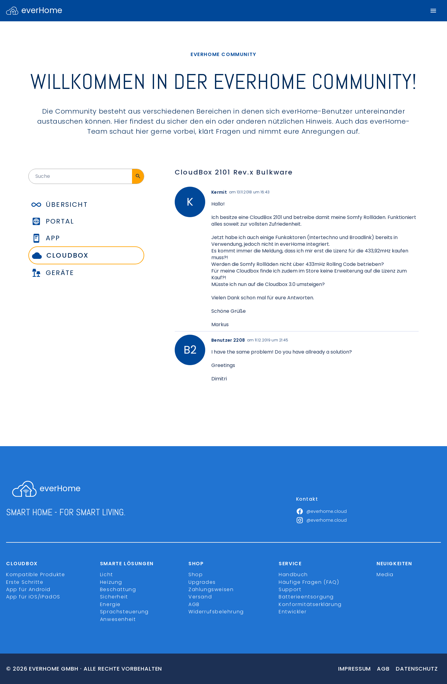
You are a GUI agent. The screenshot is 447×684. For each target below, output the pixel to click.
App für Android (28, 589)
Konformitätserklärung (310, 604)
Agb (383, 668)
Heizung (111, 582)
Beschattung (118, 589)
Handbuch (293, 574)
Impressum (354, 668)
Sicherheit (114, 596)
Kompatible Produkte (35, 574)
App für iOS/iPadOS (33, 596)
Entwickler (292, 611)
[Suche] (138, 176)
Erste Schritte (24, 582)
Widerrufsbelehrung (216, 611)
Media (385, 574)
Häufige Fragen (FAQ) (309, 582)
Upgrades (202, 582)
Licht (106, 574)
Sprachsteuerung (124, 611)
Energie (110, 604)
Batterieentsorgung (306, 596)
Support (290, 589)
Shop (195, 574)
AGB (194, 604)
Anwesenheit (118, 619)
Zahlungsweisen (211, 589)
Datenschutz (417, 668)
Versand (200, 596)
